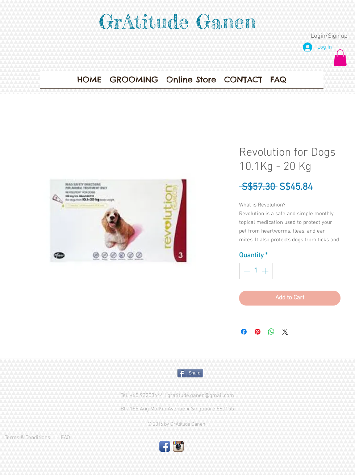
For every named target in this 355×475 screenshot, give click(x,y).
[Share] (190, 373)
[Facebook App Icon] (164, 446)
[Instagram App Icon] (178, 446)
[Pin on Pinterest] (257, 331)
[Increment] (266, 271)
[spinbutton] (256, 271)
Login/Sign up (329, 36)
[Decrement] (246, 271)
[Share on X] (285, 331)
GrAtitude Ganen (177, 21)
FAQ (65, 437)
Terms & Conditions (27, 437)
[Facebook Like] (143, 376)
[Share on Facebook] (243, 331)
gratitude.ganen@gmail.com (200, 395)
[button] (340, 57)
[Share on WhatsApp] (271, 331)
